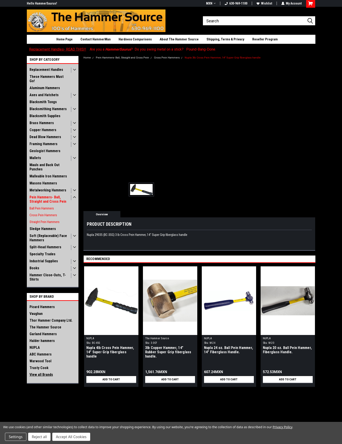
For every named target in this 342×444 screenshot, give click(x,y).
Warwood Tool (40, 361)
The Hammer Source (45, 327)
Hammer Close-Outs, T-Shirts (48, 277)
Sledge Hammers (43, 229)
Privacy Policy (282, 427)
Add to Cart (111, 379)
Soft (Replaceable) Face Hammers (48, 238)
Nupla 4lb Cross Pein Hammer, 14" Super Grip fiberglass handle (110, 352)
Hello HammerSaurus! (42, 3)
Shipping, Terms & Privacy (225, 39)
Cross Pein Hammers (43, 215)
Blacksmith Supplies (45, 116)
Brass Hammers (42, 123)
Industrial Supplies (44, 261)
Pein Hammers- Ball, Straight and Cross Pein (48, 199)
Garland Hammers (43, 334)
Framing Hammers (43, 144)
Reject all (39, 436)
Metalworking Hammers (48, 190)
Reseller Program (265, 39)
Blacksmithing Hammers (48, 109)
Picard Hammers (42, 307)
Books (34, 268)
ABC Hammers (41, 354)
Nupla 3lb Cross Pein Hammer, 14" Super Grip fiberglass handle (223, 57)
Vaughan (36, 313)
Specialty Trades (42, 254)
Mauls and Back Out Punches (45, 167)
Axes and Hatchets (44, 95)
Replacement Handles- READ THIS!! (57, 49)
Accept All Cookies (71, 436)
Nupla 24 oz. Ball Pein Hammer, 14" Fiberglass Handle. (228, 350)
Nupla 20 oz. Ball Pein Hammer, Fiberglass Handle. (287, 350)
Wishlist (264, 3)
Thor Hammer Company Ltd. (51, 320)
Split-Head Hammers (45, 247)
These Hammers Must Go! (47, 78)
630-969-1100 (236, 3)
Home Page (64, 39)
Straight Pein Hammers (45, 222)
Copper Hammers (43, 130)
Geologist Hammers (45, 151)
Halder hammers (42, 341)
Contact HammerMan (95, 39)
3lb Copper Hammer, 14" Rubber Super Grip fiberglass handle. (168, 352)
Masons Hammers (43, 183)
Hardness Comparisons (135, 39)
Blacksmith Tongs (43, 102)
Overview (102, 214)
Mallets (35, 158)
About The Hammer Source (179, 39)
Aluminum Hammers (45, 88)
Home (87, 57)
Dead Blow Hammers (45, 137)
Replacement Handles (46, 69)
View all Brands (41, 374)
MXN (211, 3)
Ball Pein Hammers (42, 208)
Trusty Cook (39, 368)
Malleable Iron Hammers (48, 176)
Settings (16, 436)
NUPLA (35, 347)
